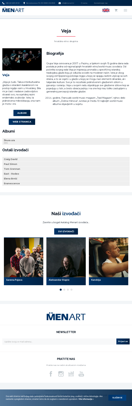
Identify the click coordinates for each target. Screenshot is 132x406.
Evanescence (12, 183)
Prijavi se (123, 341)
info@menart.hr (66, 3)
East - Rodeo (11, 173)
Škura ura (66, 141)
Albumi (22, 113)
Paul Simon (10, 164)
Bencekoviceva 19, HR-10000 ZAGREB (39, 3)
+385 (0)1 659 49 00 (11, 3)
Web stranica (22, 121)
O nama (84, 3)
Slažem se (117, 398)
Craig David (10, 159)
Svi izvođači (66, 231)
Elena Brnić (10, 178)
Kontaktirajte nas (100, 3)
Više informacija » (86, 399)
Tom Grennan (12, 169)
